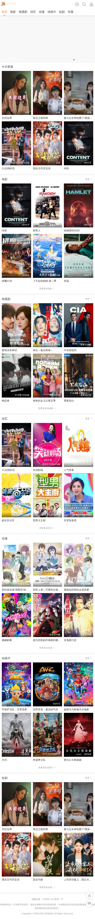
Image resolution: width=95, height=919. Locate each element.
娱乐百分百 (8, 520)
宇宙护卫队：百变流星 (14, 709)
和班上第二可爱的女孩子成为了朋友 (53, 589)
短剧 (62, 11)
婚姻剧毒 (7, 640)
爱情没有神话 (9, 350)
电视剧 (23, 11)
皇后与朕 (38, 879)
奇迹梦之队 (39, 759)
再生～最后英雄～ (43, 350)
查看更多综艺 (47, 528)
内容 (66, 168)
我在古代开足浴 (42, 168)
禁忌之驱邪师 (40, 117)
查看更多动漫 (47, 648)
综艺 (33, 11)
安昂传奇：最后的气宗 (45, 709)
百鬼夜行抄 (70, 640)
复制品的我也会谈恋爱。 (78, 589)
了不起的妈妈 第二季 (44, 280)
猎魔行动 (7, 280)
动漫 (42, 11)
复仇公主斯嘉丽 (73, 759)
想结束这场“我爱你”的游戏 (16, 589)
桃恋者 (5, 400)
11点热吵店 (8, 168)
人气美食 (69, 470)
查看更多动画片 (47, 767)
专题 (70, 11)
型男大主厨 (39, 520)
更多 (89, 179)
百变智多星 (70, 520)
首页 (4, 11)
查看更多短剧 (47, 887)
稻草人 (36, 230)
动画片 (52, 11)
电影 (13, 11)
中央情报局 (70, 350)
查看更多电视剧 (47, 408)
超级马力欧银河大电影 (76, 709)
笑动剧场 (38, 470)
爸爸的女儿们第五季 (44, 400)
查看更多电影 (47, 288)
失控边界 (7, 117)
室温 (66, 280)
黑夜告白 (69, 400)
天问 (4, 759)
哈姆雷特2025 (72, 230)
